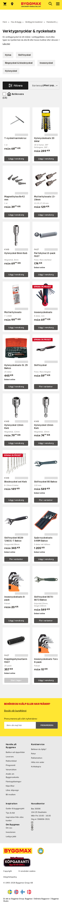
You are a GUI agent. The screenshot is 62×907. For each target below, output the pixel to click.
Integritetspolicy (10, 877)
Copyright (7, 871)
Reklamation (36, 758)
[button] (40, 851)
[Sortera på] (44, 86)
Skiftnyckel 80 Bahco (45, 481)
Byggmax (28, 899)
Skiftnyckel (24, 55)
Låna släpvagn (12, 790)
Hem (5, 22)
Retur (33, 753)
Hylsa (8, 55)
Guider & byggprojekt (15, 808)
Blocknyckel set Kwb (15, 481)
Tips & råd (10, 813)
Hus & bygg (16, 22)
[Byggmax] (31, 5)
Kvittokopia (36, 766)
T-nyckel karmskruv (15, 138)
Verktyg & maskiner (34, 22)
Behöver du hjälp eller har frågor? (27, 703)
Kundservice (38, 744)
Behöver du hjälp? (38, 749)
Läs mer (6, 43)
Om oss (9, 828)
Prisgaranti (10, 765)
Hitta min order (37, 762)
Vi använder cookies (26, 871)
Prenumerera (47, 725)
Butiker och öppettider (15, 752)
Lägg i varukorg (16, 158)
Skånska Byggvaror (42, 899)
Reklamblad (11, 761)
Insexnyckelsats (43, 312)
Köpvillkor (10, 786)
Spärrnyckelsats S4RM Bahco (43, 539)
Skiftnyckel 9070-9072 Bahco (44, 598)
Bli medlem (11, 794)
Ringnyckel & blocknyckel (19, 63)
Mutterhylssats (12, 312)
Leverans (10, 756)
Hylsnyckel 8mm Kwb (15, 253)
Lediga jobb (11, 836)
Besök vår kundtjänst (15, 710)
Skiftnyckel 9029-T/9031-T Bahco (14, 539)
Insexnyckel (46, 63)
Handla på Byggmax (11, 746)
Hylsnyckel (11, 71)
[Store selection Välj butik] (12, 4)
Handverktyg (52, 22)
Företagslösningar (13, 781)
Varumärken (11, 769)
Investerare (10, 832)
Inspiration (11, 803)
